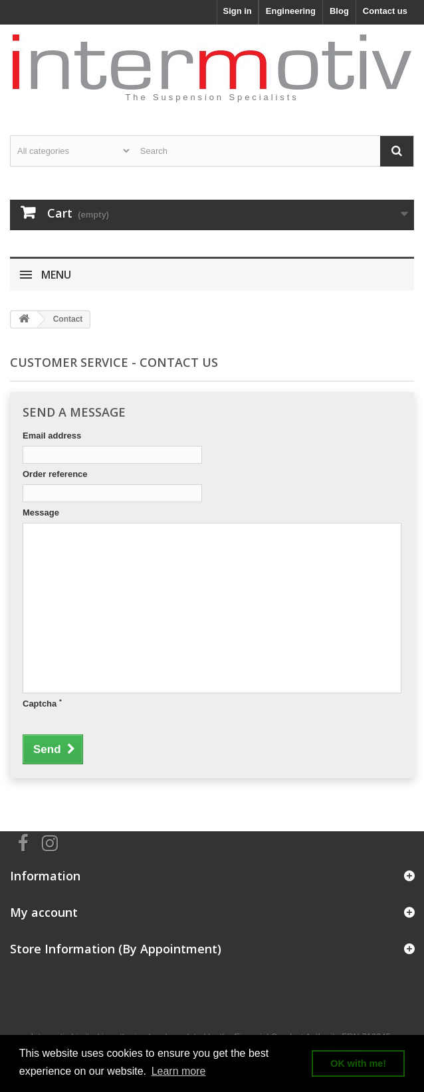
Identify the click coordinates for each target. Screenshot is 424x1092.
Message (41, 512)
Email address (52, 436)
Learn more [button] (179, 1071)
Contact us (385, 11)
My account (44, 912)
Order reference (55, 474)
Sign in (237, 11)
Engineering (291, 11)
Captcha (42, 703)
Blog (339, 11)
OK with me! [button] (358, 1063)
